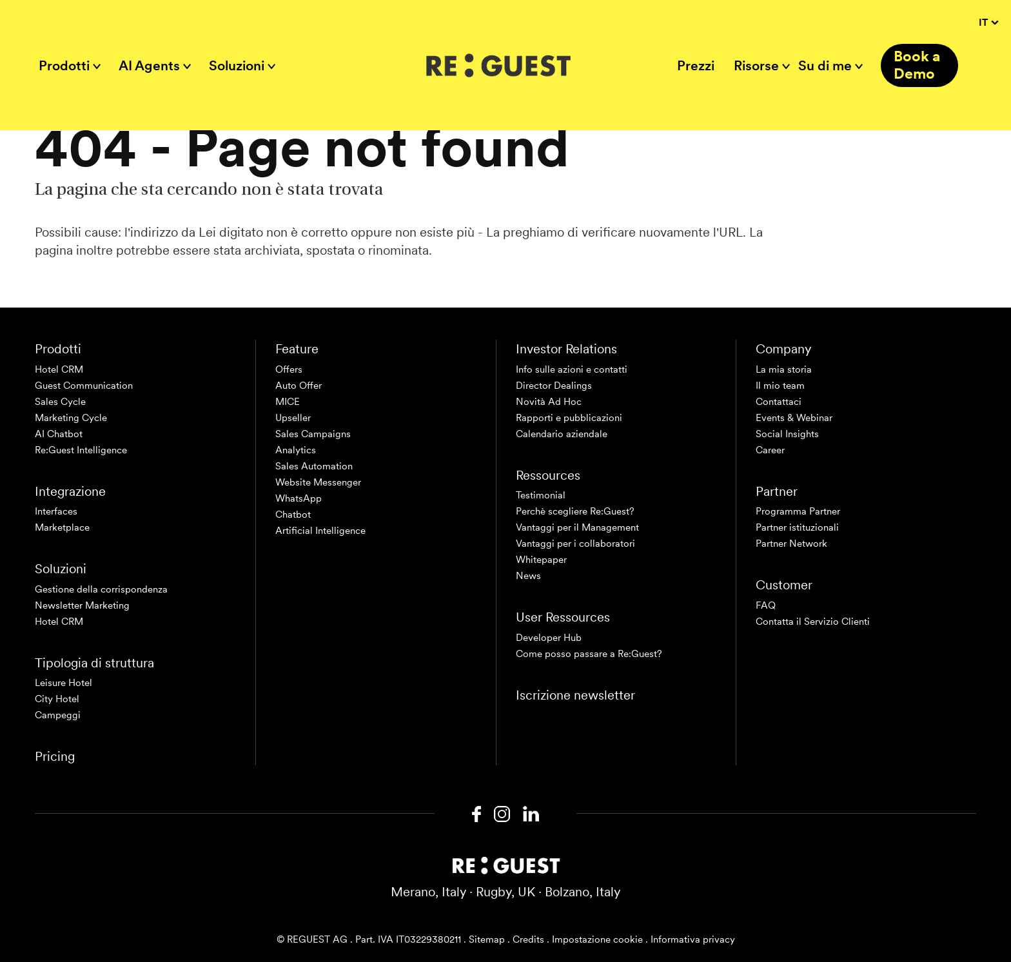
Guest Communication (84, 385)
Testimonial (540, 495)
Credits (528, 939)
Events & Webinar (794, 418)
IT (988, 22)
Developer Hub (549, 637)
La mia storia (784, 369)
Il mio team (780, 385)
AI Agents (149, 65)
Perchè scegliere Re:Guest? (575, 511)
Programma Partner (798, 511)
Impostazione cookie (597, 939)
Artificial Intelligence (320, 530)
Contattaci (778, 401)
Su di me (825, 65)
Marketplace (62, 527)
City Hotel (57, 699)
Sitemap (487, 939)
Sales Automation (314, 466)
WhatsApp (298, 498)
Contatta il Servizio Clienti (813, 621)
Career (770, 450)
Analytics (295, 450)
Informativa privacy (693, 939)
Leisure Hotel (63, 683)
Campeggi (58, 715)
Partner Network (791, 543)
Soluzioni (236, 65)
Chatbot (293, 514)
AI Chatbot (59, 434)
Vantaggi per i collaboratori (575, 543)
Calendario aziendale (561, 434)
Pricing (55, 756)
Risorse (756, 65)
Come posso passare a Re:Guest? (589, 654)
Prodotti (64, 65)
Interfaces (56, 511)
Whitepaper (541, 559)
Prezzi (695, 65)
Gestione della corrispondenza (101, 589)
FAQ (766, 605)
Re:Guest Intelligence (81, 450)
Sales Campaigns (313, 434)
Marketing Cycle (71, 418)
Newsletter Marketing (82, 605)
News (528, 576)
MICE (287, 401)
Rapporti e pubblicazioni (569, 418)
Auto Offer (298, 385)
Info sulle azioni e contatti (571, 369)
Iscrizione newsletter (575, 695)
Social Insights (787, 434)
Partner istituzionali (797, 527)
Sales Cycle (60, 401)
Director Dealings (554, 385)
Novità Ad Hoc (549, 401)
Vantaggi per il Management (577, 527)
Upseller (293, 418)
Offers (288, 369)
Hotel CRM (59, 369)
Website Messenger (318, 482)
